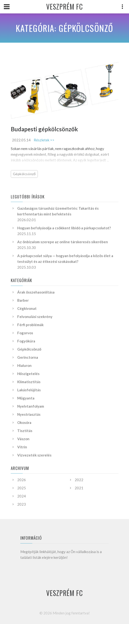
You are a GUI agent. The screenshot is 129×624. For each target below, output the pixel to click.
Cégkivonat (27, 308)
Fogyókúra (26, 341)
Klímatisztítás (28, 382)
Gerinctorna (27, 357)
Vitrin (22, 447)
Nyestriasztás (28, 414)
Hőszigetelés (28, 373)
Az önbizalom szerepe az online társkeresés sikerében (62, 242)
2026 (21, 480)
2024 (21, 496)
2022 (79, 480)
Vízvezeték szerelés (34, 455)
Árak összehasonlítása (36, 292)
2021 (79, 488)
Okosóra (24, 422)
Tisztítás (24, 430)
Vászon (23, 439)
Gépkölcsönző (24, 174)
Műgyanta (25, 398)
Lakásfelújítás (29, 390)
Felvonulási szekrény (34, 316)
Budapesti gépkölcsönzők (44, 129)
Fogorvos (25, 333)
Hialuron (24, 365)
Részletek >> (44, 140)
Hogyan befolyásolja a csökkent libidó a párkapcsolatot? (64, 228)
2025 (21, 488)
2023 (21, 504)
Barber (23, 300)
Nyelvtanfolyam (30, 406)
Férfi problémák (30, 325)
